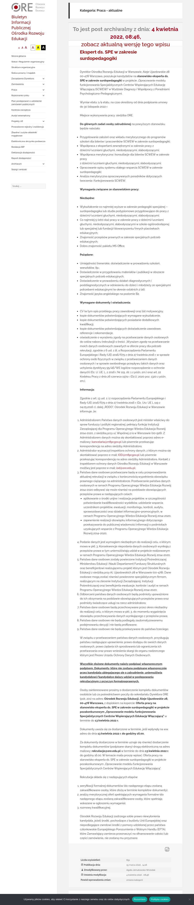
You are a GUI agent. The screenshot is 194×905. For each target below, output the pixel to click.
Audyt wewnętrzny (20, 115)
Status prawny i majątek (23, 73)
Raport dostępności (21, 158)
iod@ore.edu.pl (125, 468)
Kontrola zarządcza (21, 110)
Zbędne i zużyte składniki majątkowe (24, 134)
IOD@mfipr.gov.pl (129, 455)
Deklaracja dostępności (23, 152)
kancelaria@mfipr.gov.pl (107, 442)
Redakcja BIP (18, 147)
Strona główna (18, 56)
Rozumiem (140, 899)
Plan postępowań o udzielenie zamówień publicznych (26, 103)
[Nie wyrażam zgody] (189, 899)
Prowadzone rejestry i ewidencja (27, 127)
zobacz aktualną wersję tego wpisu (125, 44)
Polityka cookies (160, 899)
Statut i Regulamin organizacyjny (27, 61)
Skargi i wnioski (19, 169)
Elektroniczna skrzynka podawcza (28, 141)
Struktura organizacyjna (23, 67)
